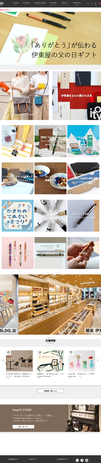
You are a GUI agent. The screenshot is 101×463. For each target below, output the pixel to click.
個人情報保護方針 (12, 454)
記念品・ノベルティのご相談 (63, 451)
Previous (4, 360)
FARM (30, 456)
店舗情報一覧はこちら (50, 391)
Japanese (77, 456)
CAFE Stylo (31, 454)
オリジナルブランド (61, 448)
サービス (43, 446)
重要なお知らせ (5, 10)
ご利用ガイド (11, 446)
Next (97, 360)
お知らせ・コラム (45, 451)
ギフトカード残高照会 (80, 450)
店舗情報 (43, 448)
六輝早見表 (77, 447)
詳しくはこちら (23, 427)
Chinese (91, 456)
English (84, 456)
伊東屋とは (59, 446)
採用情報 (59, 454)
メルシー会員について (13, 448)
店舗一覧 (31, 446)
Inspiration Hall (32, 448)
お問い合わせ (11, 451)
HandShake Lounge (33, 451)
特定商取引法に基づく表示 (14, 456)
